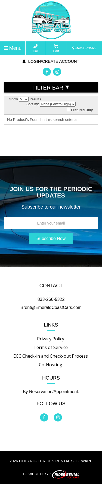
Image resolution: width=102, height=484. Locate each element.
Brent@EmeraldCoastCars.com (50, 307)
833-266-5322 (51, 299)
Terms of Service (50, 347)
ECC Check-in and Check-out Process (50, 356)
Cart (56, 48)
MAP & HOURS (84, 48)
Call (35, 48)
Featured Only (80, 110)
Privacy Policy (50, 339)
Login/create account (51, 61)
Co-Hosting (50, 365)
